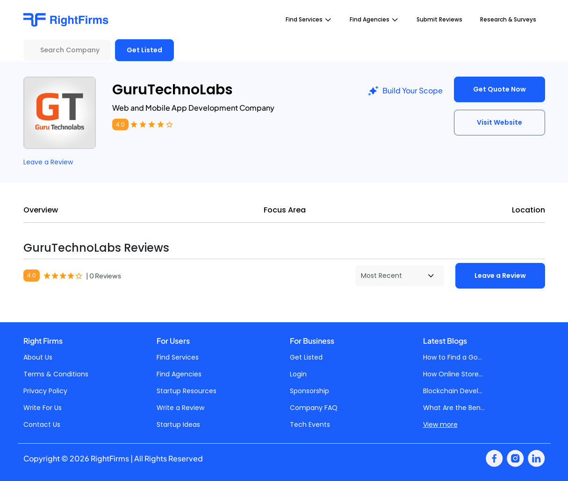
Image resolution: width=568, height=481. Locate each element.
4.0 (120, 124)
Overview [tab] (40, 210)
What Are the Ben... (454, 407)
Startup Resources (186, 391)
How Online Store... (453, 374)
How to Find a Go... (452, 357)
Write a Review (180, 407)
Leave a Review (48, 162)
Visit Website (499, 122)
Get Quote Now (499, 89)
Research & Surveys (508, 19)
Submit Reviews (439, 19)
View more (440, 424)
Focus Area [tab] (285, 210)
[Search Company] (67, 50)
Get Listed (144, 50)
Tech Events (310, 424)
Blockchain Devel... (452, 391)
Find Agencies (179, 374)
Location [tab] (528, 210)
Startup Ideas (178, 424)
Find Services (178, 357)
